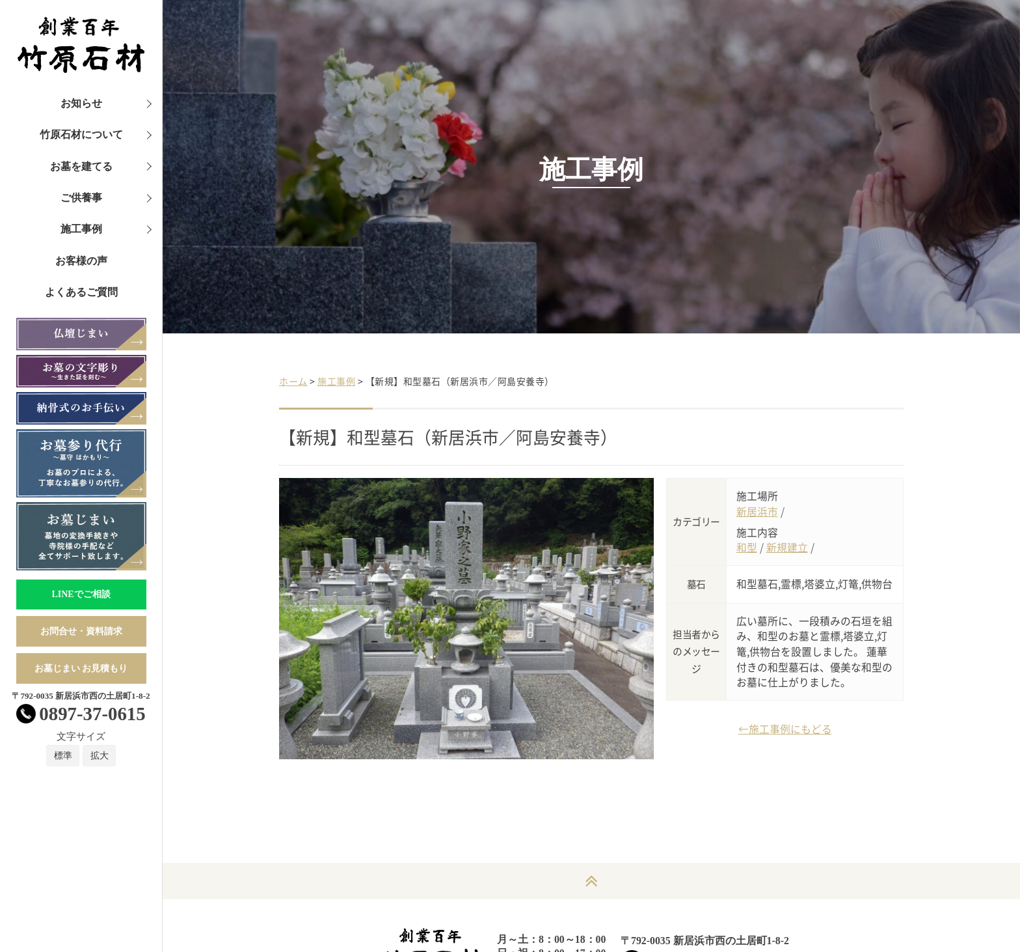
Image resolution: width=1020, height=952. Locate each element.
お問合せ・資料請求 (81, 631)
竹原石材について (81, 134)
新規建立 (787, 547)
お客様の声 (81, 260)
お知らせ (81, 103)
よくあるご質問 (81, 292)
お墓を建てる (81, 166)
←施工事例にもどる (785, 728)
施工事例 (81, 228)
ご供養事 (81, 197)
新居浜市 (757, 511)
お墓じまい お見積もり (81, 668)
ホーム (293, 380)
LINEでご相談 (80, 594)
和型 (746, 547)
